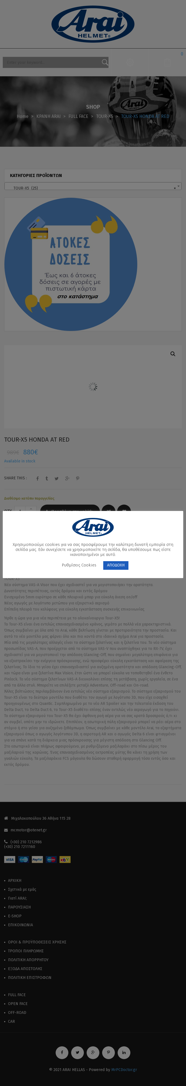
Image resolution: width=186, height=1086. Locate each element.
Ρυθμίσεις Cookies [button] (79, 565)
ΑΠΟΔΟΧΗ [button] (116, 565)
